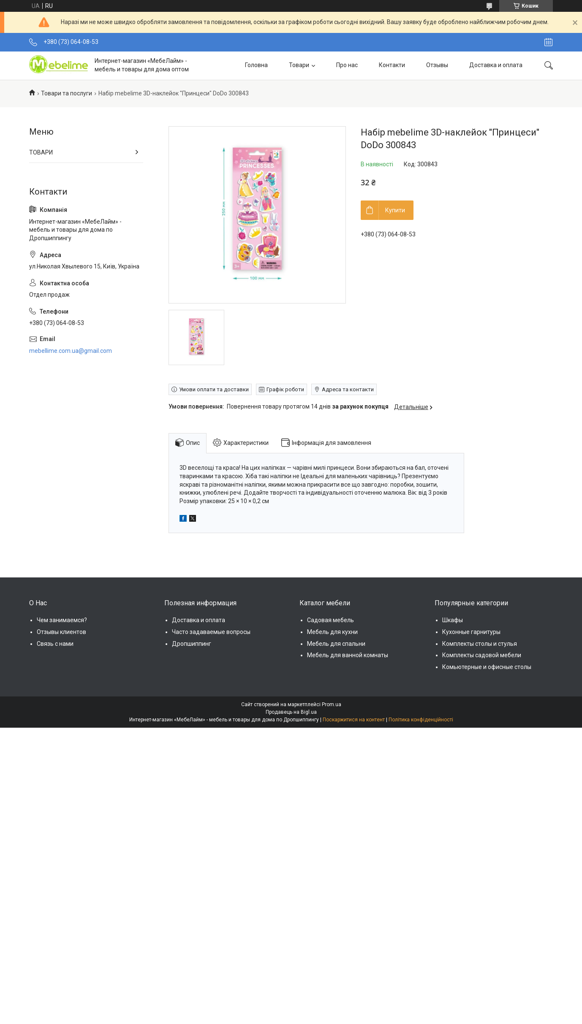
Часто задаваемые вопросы (211, 631)
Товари (299, 65)
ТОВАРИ (41, 152)
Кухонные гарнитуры (471, 631)
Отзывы (437, 65)
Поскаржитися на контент (354, 720)
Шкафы (452, 620)
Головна (256, 65)
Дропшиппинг (191, 643)
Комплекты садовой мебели (481, 655)
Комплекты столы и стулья (479, 643)
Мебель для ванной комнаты (347, 655)
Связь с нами (55, 643)
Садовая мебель (330, 620)
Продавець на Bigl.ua (291, 712)
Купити (395, 210)
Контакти (392, 65)
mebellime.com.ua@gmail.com (70, 350)
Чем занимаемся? (62, 620)
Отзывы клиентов (61, 631)
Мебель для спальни (336, 643)
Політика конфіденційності (421, 720)
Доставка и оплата (495, 65)
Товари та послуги (66, 93)
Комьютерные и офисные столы (486, 667)
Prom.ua (331, 704)
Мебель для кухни (332, 631)
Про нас (347, 65)
